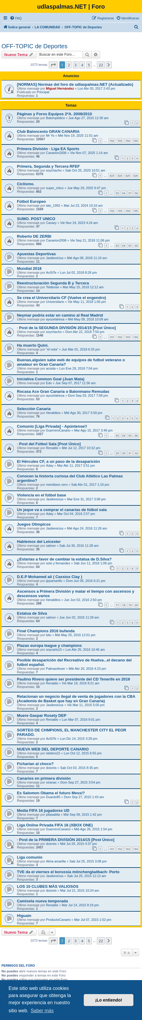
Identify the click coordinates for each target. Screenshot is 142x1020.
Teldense (52, 287)
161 (112, 849)
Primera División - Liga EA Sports (48, 149)
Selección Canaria (34, 409)
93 (117, 435)
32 (136, 453)
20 (136, 605)
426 (135, 175)
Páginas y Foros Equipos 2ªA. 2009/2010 (54, 114)
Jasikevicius (55, 258)
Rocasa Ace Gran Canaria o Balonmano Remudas (63, 391)
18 (123, 605)
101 (112, 337)
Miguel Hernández (60, 88)
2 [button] (69, 65)
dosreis (51, 768)
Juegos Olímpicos (34, 524)
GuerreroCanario (58, 430)
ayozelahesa (55, 319)
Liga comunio (29, 857)
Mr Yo (50, 135)
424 (120, 175)
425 (127, 175)
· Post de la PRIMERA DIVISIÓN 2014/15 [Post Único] (65, 839)
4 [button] (82, 65)
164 (135, 849)
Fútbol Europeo (31, 201)
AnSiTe (51, 272)
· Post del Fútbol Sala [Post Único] (49, 444)
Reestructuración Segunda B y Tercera (53, 283)
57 (129, 193)
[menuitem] (16, 18)
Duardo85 (53, 797)
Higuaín (24, 915)
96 (136, 435)
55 (117, 193)
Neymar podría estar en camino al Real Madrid (60, 315)
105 (135, 211)
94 (123, 435)
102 (112, 211)
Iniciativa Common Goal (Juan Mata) (50, 379)
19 (129, 605)
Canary (51, 223)
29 (117, 453)
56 (123, 193)
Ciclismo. (25, 184)
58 (136, 193)
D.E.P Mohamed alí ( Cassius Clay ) (49, 576)
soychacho (54, 170)
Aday (49, 465)
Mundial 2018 (29, 268)
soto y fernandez (58, 563)
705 (135, 141)
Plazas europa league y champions (49, 645)
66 (136, 245)
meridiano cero (57, 484)
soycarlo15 (54, 649)
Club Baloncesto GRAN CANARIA (48, 131)
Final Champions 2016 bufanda (46, 631)
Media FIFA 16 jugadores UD (43, 810)
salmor (51, 545)
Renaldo (52, 448)
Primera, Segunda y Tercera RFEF (48, 166)
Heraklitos (53, 413)
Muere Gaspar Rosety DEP (41, 715)
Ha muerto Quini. (32, 345)
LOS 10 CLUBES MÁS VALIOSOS (47, 886)
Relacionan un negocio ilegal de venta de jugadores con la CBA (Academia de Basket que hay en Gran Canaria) (76, 698)
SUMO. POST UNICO (36, 219)
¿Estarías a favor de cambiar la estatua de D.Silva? (64, 559)
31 (129, 453)
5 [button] (89, 65)
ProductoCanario (58, 919)
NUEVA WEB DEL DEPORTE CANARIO (53, 749)
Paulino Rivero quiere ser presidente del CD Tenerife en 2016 (73, 679)
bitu (48, 635)
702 (112, 141)
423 (112, 175)
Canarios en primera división (44, 778)
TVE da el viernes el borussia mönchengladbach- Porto (68, 872)
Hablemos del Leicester (39, 541)
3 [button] (76, 65)
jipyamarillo (54, 581)
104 (127, 211)
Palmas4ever (55, 668)
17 (117, 605)
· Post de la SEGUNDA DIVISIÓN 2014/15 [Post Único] (66, 328)
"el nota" (52, 349)
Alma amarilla (56, 861)
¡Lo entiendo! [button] (108, 1000)
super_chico (55, 188)
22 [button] (101, 65)
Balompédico (55, 118)
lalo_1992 (53, 205)
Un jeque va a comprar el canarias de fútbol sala (62, 509)
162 (120, 849)
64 (123, 245)
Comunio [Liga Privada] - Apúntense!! (52, 426)
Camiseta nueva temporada (42, 901)
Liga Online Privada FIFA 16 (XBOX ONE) (55, 825)
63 (117, 245)
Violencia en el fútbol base (41, 495)
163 (127, 849)
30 (123, 453)
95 (129, 435)
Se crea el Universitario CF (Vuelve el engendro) (61, 297)
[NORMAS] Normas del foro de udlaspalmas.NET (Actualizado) (75, 84)
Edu (49, 383)
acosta (51, 368)
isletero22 (53, 753)
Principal (43, 92)
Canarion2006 (56, 153)
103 (120, 211)
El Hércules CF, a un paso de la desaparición (58, 461)
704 (127, 141)
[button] (53, 64)
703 (120, 141)
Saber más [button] (42, 1010)
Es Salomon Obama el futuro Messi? (51, 793)
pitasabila (53, 814)
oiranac (51, 782)
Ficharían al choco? (35, 764)
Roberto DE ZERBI (34, 236)
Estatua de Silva (32, 613)
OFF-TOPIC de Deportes (34, 46)
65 (129, 245)
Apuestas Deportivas (36, 254)
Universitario (55, 301)
